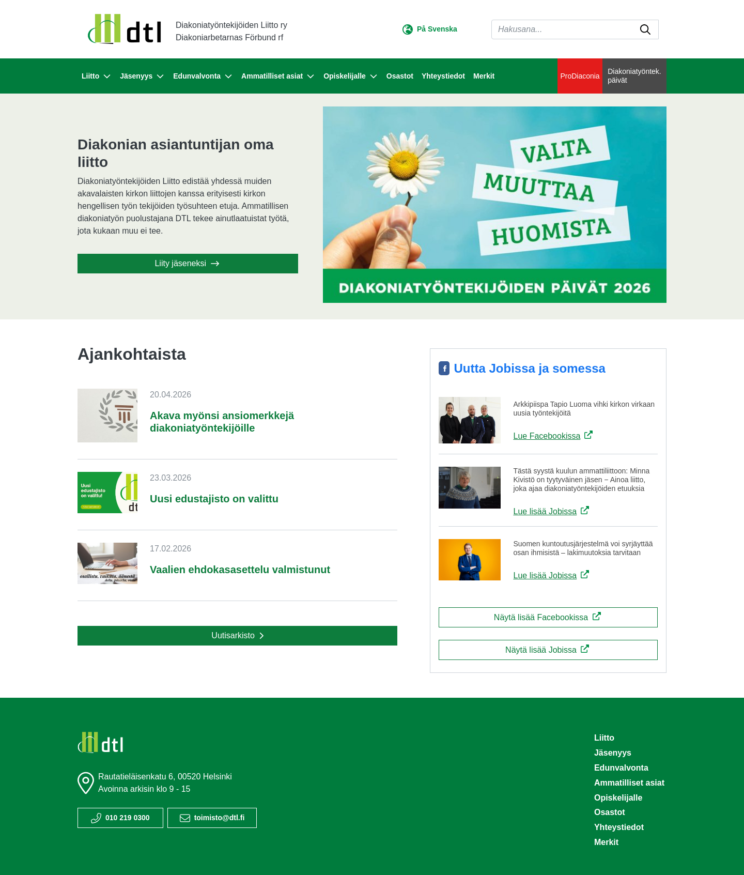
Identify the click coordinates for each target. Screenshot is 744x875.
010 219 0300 (127, 817)
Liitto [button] (97, 76)
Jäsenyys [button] (142, 76)
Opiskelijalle (618, 797)
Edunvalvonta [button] (203, 76)
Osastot (399, 76)
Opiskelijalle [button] (350, 76)
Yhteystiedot (443, 76)
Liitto (604, 737)
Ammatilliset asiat (629, 782)
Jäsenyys (612, 752)
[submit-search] (645, 29)
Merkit (483, 76)
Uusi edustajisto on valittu (214, 498)
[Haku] (575, 29)
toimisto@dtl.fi (219, 817)
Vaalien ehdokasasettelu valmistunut (240, 569)
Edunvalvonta (621, 767)
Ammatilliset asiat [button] (278, 76)
